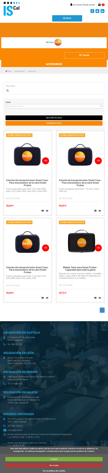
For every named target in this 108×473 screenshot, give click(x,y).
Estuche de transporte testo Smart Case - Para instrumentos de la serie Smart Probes (27, 183)
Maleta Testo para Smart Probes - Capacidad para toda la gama (80, 268)
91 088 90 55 (17, 384)
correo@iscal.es (15, 430)
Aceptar (54, 459)
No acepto (54, 465)
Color (8, 102)
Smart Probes (20, 71)
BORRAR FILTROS (54, 123)
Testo (10, 71)
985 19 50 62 (17, 426)
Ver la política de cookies (54, 471)
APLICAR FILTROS (54, 118)
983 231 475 (16, 344)
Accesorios (32, 71)
